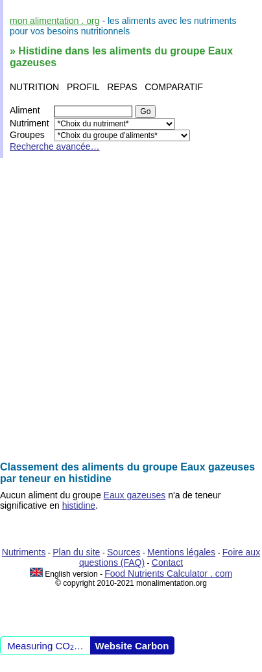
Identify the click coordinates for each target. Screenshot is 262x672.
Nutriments (24, 552)
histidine (78, 505)
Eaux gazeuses (135, 495)
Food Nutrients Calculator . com (168, 573)
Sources (123, 552)
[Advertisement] (131, 310)
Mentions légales (181, 552)
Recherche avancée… (55, 146)
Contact (167, 562)
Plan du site (76, 552)
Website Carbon (132, 645)
